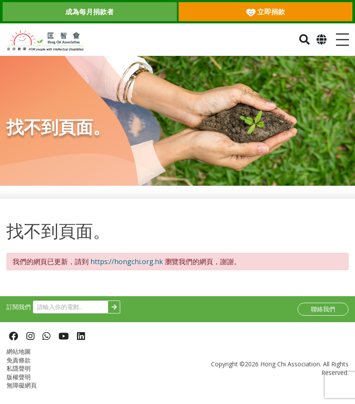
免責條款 (18, 366)
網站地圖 (18, 357)
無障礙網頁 (21, 391)
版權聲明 (18, 382)
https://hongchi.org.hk (126, 267)
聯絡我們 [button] (323, 314)
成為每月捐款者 (89, 11)
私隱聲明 (18, 374)
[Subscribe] (114, 313)
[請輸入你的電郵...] (70, 313)
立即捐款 (265, 11)
